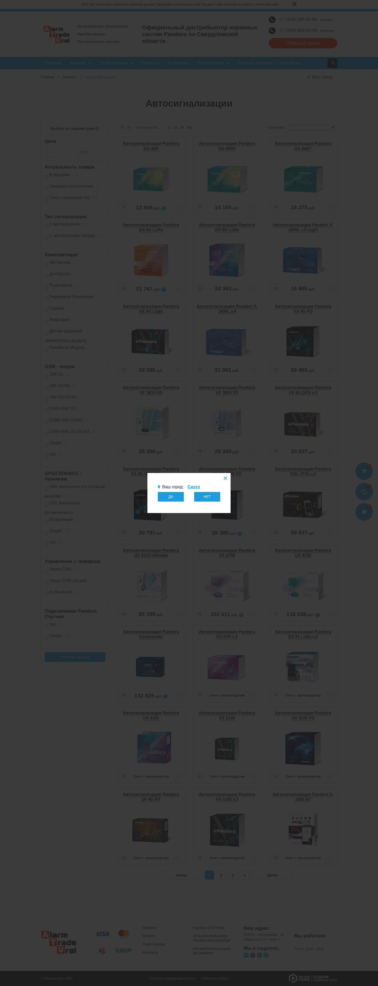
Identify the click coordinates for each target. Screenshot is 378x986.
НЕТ (207, 497)
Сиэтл (193, 487)
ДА (170, 497)
